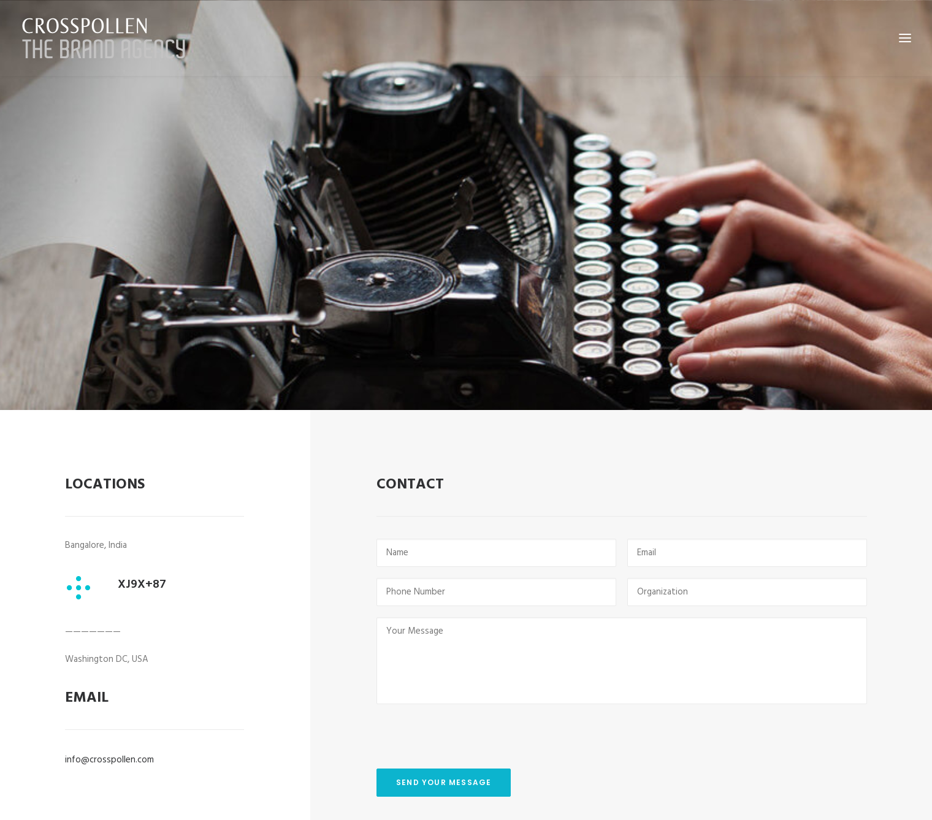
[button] (80, 548)
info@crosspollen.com (109, 719)
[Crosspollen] (104, 38)
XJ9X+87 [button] (142, 545)
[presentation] (469, 688)
